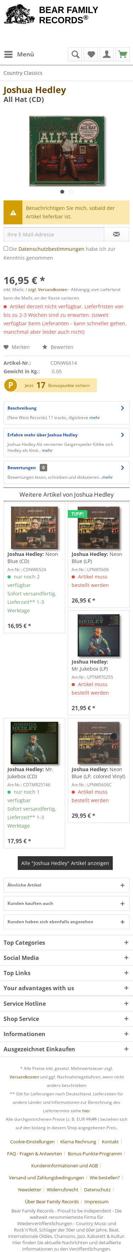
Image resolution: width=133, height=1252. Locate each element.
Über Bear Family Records (52, 1201)
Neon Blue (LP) (97, 557)
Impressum (96, 1201)
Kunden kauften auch (30, 903)
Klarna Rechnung (78, 1141)
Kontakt (110, 1141)
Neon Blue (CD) (32, 557)
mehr (94, 418)
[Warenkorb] (123, 54)
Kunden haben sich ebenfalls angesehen (50, 922)
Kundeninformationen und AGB (64, 1165)
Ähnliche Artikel (24, 885)
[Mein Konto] (107, 54)
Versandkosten (24, 1077)
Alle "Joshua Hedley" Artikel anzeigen (65, 863)
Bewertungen (21, 468)
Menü (19, 53)
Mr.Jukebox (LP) (90, 665)
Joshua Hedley (35, 90)
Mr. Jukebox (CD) (30, 773)
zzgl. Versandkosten (47, 289)
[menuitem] (19, 54)
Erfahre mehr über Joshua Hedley (42, 435)
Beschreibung (22, 408)
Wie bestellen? (105, 1177)
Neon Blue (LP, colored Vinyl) (98, 773)
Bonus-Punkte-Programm (95, 1153)
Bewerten (57, 347)
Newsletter (29, 1189)
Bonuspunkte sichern (69, 385)
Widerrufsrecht (62, 1189)
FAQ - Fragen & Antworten (34, 1153)
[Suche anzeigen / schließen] (75, 54)
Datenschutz (97, 1189)
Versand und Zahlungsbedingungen (46, 1177)
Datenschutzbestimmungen (51, 249)
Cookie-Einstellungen (32, 1141)
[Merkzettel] (91, 54)
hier (86, 1111)
